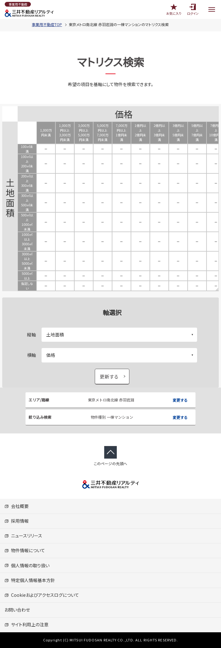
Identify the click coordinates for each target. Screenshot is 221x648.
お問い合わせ (17, 610)
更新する (109, 376)
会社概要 (16, 506)
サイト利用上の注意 (26, 624)
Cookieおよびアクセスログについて (41, 595)
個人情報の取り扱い (26, 565)
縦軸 (31, 334)
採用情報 (16, 521)
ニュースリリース (23, 535)
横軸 (31, 355)
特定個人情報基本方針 (29, 580)
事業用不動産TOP (47, 24)
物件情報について (24, 550)
